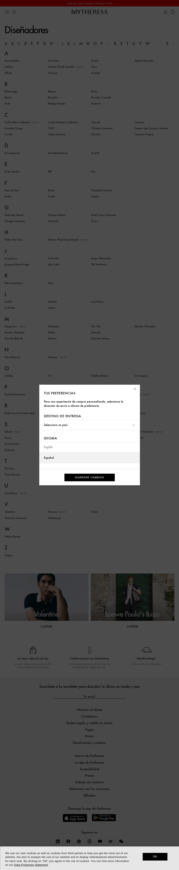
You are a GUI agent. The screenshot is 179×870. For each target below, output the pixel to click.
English (48, 447)
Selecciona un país (89, 425)
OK (155, 856)
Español (49, 457)
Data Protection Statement (31, 864)
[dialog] (89, 858)
